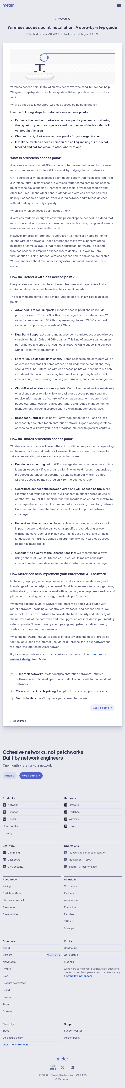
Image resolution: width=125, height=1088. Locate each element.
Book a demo (102, 708)
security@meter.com (16, 1044)
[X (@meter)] (62, 1067)
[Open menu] (118, 5)
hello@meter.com (81, 976)
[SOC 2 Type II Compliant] (53, 1067)
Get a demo (31, 775)
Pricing (9, 775)
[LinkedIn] (72, 1067)
